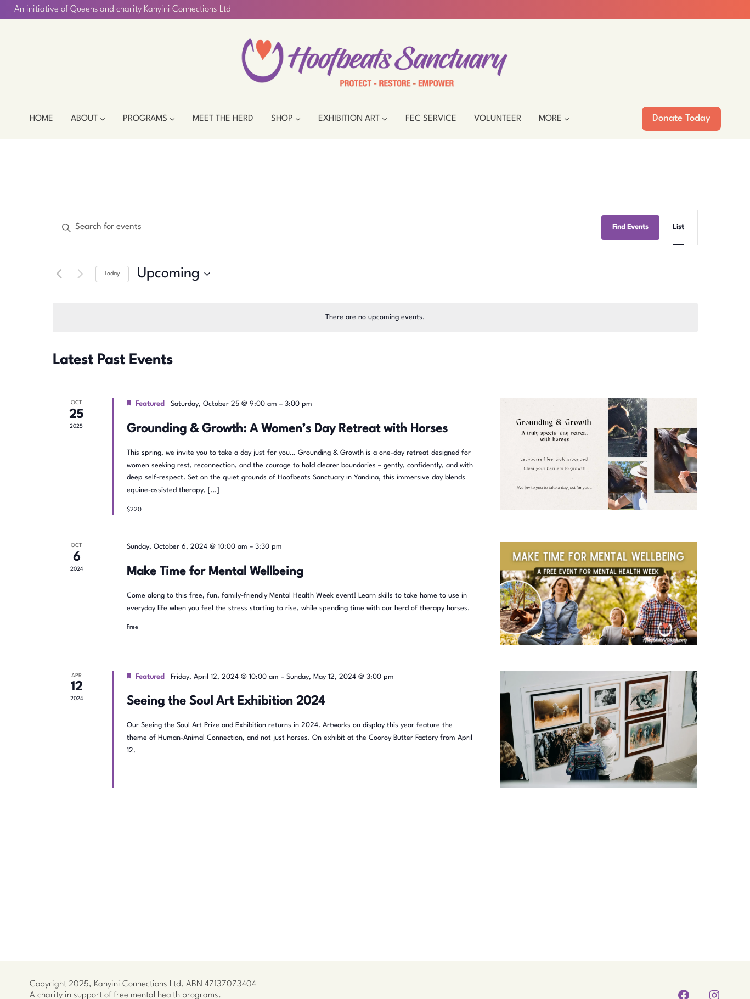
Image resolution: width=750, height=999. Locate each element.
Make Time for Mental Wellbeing (215, 572)
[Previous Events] (59, 274)
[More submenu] (566, 118)
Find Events (630, 227)
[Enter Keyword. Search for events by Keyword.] (327, 227)
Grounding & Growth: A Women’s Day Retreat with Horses (287, 429)
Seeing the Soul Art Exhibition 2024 (226, 701)
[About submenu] (102, 118)
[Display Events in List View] (678, 227)
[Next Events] (80, 274)
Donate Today (681, 118)
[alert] (375, 318)
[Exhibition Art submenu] (384, 118)
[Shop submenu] (298, 118)
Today (112, 274)
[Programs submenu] (172, 118)
